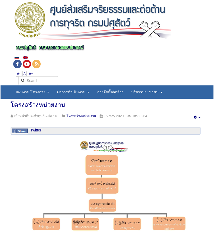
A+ (31, 74)
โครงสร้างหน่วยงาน (38, 104)
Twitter (35, 130)
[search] (38, 80)
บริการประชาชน (146, 92)
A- (18, 74)
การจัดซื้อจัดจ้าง (110, 92)
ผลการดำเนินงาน (73, 92)
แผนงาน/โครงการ (32, 92)
